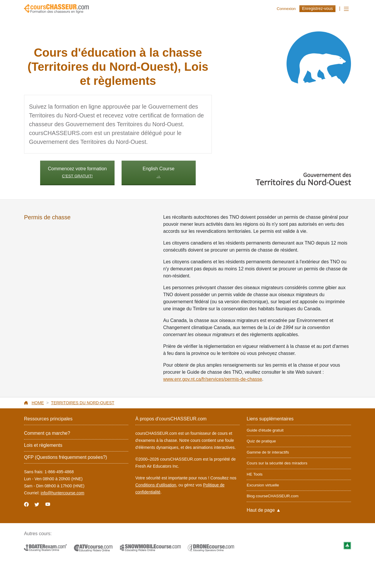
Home (38, 402)
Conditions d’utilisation (155, 485)
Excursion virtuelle (263, 485)
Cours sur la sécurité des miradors (277, 463)
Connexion (286, 8)
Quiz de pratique (261, 441)
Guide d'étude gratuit (265, 430)
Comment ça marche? (47, 433)
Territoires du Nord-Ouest (82, 402)
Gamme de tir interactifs (268, 452)
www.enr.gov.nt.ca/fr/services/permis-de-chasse (212, 379)
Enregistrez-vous (317, 8)
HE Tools (254, 474)
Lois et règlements (43, 445)
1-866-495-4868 (59, 471)
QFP (65, 457)
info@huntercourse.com (62, 493)
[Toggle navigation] (346, 9)
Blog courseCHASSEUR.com (273, 496)
